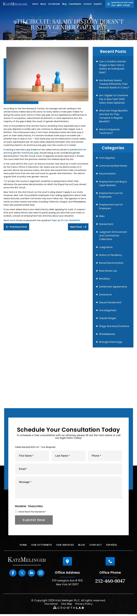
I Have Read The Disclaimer (32, 513)
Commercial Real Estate (113, 165)
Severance (105, 294)
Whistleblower (107, 334)
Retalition (104, 278)
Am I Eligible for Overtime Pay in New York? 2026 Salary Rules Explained (113, 99)
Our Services (54, 4)
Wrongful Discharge (110, 342)
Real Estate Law (108, 270)
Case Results (75, 4)
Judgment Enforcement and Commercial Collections (113, 235)
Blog (64, 4)
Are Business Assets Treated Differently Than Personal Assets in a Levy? (114, 84)
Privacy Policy (35, 507)
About (43, 4)
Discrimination (107, 173)
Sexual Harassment (110, 302)
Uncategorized (107, 310)
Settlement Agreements (113, 286)
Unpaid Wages (107, 318)
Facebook (12, 574)
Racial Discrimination (111, 263)
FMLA (101, 216)
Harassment (106, 224)
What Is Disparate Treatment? (109, 131)
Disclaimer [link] (51, 605)
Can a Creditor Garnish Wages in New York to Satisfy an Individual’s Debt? (112, 67)
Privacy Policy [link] (84, 605)
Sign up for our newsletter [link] (66, 220)
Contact (87, 4)
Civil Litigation (107, 158)
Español (97, 4)
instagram (41, 574)
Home (35, 4)
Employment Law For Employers (111, 206)
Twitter (22, 574)
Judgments (106, 247)
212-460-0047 (120, 5)
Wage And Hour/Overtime (114, 326)
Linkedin (31, 574)
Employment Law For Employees (111, 195)
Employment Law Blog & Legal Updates (113, 183)
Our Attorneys (41, 546)
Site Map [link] (66, 605)
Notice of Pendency (110, 255)
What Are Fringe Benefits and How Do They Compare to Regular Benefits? (113, 116)
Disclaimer (20, 507)
